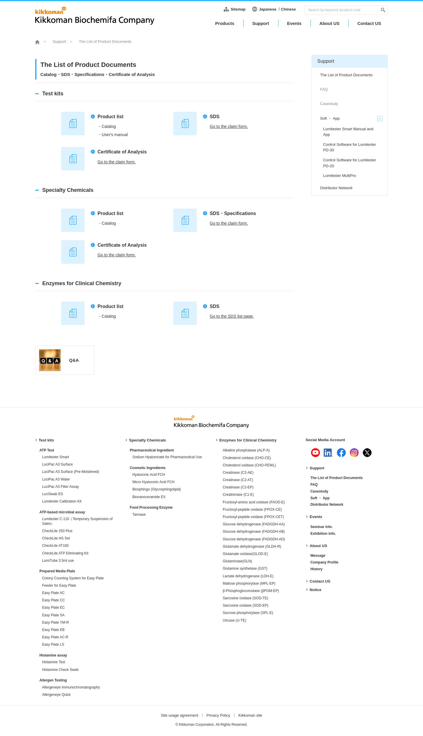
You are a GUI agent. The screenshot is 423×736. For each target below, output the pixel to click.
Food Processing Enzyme (151, 507)
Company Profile (324, 562)
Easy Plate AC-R (55, 637)
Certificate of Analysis (122, 151)
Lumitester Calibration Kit (61, 501)
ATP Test (46, 450)
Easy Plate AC (53, 593)
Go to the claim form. (229, 126)
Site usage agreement (179, 715)
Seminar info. (321, 527)
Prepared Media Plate (57, 571)
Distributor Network (326, 504)
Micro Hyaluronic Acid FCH (153, 482)
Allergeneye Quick (56, 695)
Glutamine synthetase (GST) (245, 568)
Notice (315, 590)
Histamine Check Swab (60, 670)
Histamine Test (53, 662)
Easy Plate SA (53, 615)
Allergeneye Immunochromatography (71, 687)
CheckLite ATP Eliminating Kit (65, 553)
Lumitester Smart (55, 457)
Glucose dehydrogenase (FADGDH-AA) (254, 524)
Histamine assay (53, 655)
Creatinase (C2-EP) (238, 487)
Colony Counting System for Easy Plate (73, 578)
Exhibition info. (323, 534)
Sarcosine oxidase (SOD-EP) (245, 605)
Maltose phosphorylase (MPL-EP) (249, 583)
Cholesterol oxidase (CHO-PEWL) (249, 465)
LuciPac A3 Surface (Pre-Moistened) (70, 472)
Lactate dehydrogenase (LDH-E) (248, 576)
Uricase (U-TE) (234, 620)
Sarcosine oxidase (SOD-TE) (245, 598)
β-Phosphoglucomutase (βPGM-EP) (251, 591)
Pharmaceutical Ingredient (152, 450)
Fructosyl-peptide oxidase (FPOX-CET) (253, 517)
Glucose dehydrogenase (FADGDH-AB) (254, 531)
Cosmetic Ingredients (148, 468)
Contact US (320, 581)
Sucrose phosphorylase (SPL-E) (248, 613)
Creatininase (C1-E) (238, 495)
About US (318, 546)
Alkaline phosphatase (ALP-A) (246, 450)
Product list (110, 116)
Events (316, 517)
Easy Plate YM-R (55, 622)
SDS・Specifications (233, 213)
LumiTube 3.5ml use (58, 561)
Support (317, 468)
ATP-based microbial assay (62, 512)
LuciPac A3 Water (56, 479)
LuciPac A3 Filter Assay (60, 487)
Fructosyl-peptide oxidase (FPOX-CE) (252, 509)
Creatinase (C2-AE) (238, 473)
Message (317, 556)
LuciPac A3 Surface (57, 464)
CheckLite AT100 (55, 546)
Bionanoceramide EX (149, 497)
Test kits (46, 440)
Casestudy (319, 491)
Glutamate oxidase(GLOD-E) (245, 554)
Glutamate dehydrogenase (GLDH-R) (252, 546)
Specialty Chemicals (147, 440)
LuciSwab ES (52, 494)
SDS (214, 116)
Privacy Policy (218, 715)
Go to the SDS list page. (232, 316)
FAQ (314, 485)
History (316, 569)
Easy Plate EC (53, 607)
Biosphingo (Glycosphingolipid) (156, 489)
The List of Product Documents (336, 478)
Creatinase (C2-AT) (238, 480)
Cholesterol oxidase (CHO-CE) (247, 458)
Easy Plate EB (53, 630)
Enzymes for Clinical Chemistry (247, 440)
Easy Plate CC (53, 600)
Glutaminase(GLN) (237, 561)
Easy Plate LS (53, 644)
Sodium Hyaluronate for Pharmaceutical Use (167, 457)
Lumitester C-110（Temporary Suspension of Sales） (77, 521)
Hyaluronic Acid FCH (148, 475)
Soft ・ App (320, 498)
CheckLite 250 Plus (57, 531)
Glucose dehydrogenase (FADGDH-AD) (254, 539)
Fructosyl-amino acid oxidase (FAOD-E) (254, 502)
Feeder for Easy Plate (59, 585)
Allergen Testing (53, 680)
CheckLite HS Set (56, 538)
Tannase (139, 514)
